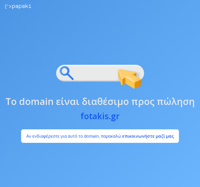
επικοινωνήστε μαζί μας (148, 136)
